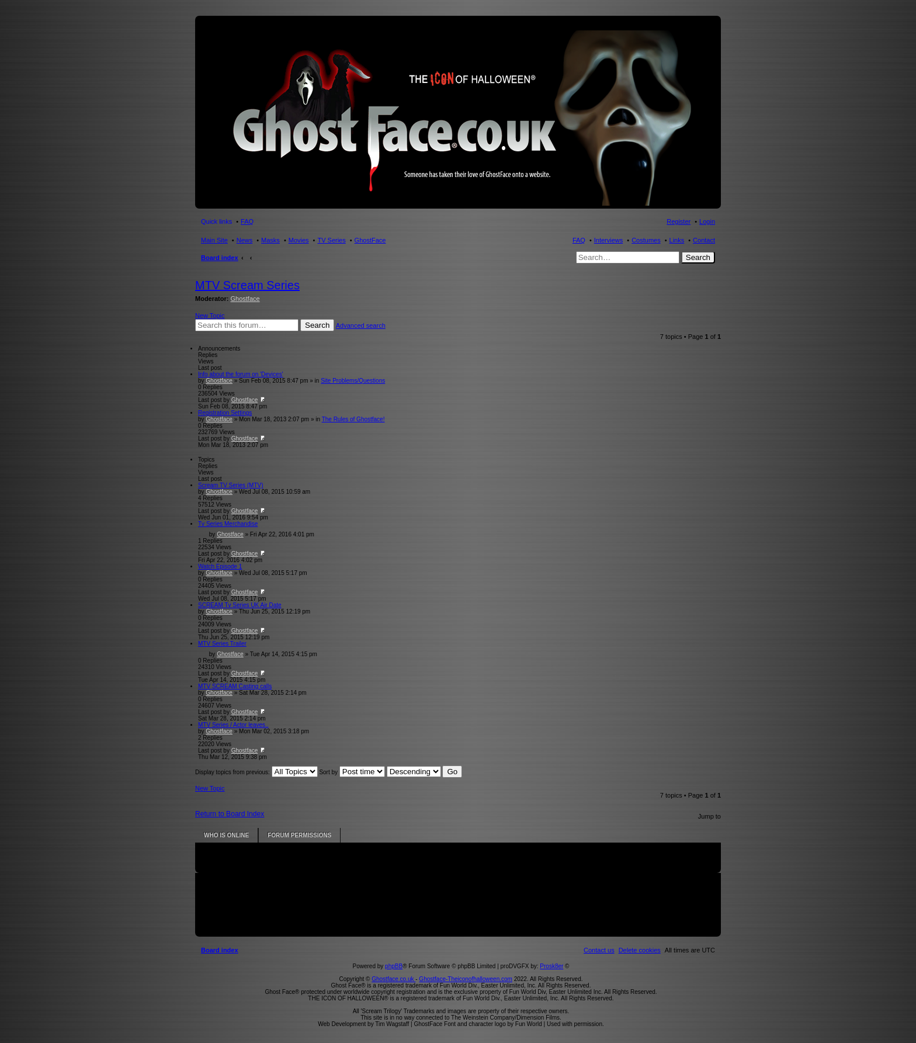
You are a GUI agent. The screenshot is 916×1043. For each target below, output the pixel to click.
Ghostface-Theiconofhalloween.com (465, 979)
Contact (704, 240)
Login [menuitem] (707, 221)
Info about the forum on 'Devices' (240, 374)
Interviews (608, 240)
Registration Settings (225, 413)
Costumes (646, 240)
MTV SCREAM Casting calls (235, 686)
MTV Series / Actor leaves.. (233, 725)
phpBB (394, 966)
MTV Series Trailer (222, 643)
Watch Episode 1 (220, 566)
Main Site (214, 240)
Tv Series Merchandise (228, 524)
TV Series (331, 240)
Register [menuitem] (679, 221)
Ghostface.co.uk (393, 979)
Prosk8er (551, 966)
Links (677, 240)
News (245, 240)
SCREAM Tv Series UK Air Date (240, 605)
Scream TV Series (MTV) (230, 485)
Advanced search (361, 325)
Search (698, 257)
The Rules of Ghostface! (353, 419)
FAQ (578, 240)
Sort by (351, 772)
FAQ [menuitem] (247, 221)
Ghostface (245, 298)
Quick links (216, 221)
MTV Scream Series (247, 285)
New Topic (210, 315)
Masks (270, 240)
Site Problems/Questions (353, 380)
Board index (219, 257)
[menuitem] (640, 950)
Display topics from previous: (256, 772)
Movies (299, 240)
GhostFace (370, 240)
